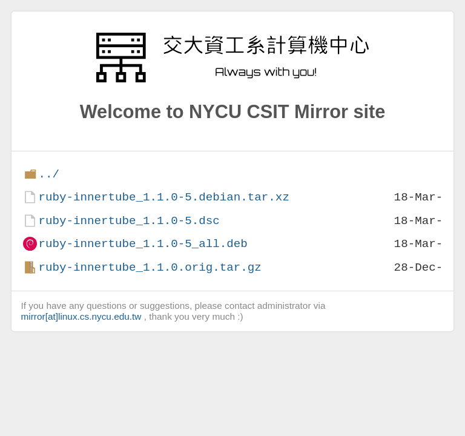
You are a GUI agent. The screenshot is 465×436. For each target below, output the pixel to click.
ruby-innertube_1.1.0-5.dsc (128, 221)
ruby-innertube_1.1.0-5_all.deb (142, 244)
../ (48, 174)
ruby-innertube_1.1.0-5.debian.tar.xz (163, 197)
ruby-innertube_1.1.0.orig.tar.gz (149, 267)
